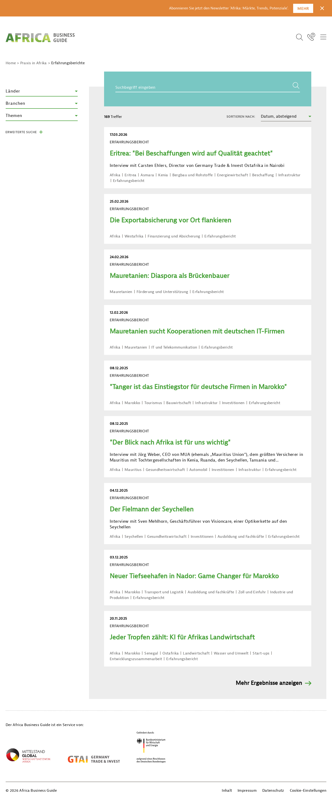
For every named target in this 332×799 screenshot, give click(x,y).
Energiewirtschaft (232, 175)
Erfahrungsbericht (128, 180)
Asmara (147, 175)
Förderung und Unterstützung (162, 291)
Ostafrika (170, 653)
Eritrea (130, 175)
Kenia (163, 175)
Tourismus (153, 403)
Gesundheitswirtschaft (165, 469)
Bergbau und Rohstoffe (192, 175)
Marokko (132, 403)
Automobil (198, 469)
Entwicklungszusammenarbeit (136, 659)
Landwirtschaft (196, 653)
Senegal (151, 653)
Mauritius (133, 469)
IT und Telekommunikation (174, 347)
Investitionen (233, 403)
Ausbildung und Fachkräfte (241, 536)
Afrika (115, 175)
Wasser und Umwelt (231, 653)
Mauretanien (121, 291)
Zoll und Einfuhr (252, 592)
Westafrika (134, 236)
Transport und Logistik (163, 592)
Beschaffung (263, 175)
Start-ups (261, 653)
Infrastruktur (289, 175)
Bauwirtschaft (178, 403)
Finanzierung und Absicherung (174, 236)
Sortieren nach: (241, 117)
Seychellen (134, 536)
